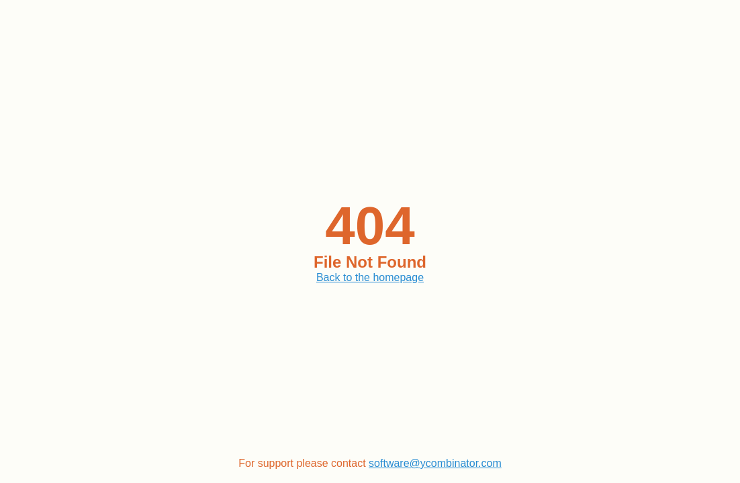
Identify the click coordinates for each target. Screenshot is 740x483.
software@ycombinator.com (435, 463)
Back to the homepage (370, 277)
